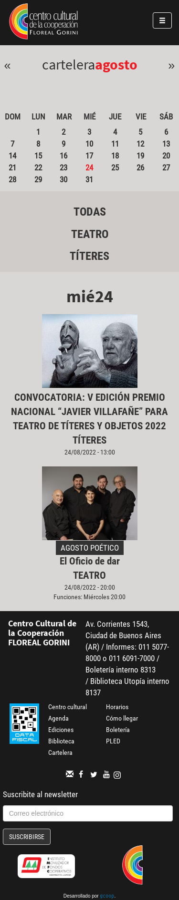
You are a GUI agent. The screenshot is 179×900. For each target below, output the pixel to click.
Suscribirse (26, 837)
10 (89, 143)
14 (12, 155)
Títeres (89, 256)
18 (115, 155)
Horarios (117, 706)
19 (140, 155)
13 (166, 143)
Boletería (118, 729)
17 (89, 155)
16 (63, 155)
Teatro (89, 234)
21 (12, 167)
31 (89, 179)
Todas (90, 211)
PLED (113, 741)
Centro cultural (67, 706)
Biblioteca (61, 741)
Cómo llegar (122, 718)
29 (38, 179)
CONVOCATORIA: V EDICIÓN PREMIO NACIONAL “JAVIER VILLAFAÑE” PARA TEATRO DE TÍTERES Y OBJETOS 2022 (89, 412)
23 (63, 167)
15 (38, 155)
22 (38, 167)
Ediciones (61, 729)
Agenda (58, 718)
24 (89, 167)
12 (140, 143)
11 (115, 143)
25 (115, 167)
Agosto (116, 64)
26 (140, 167)
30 (63, 179)
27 (166, 167)
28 (12, 179)
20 (166, 155)
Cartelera (60, 752)
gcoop (107, 896)
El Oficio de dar (90, 561)
